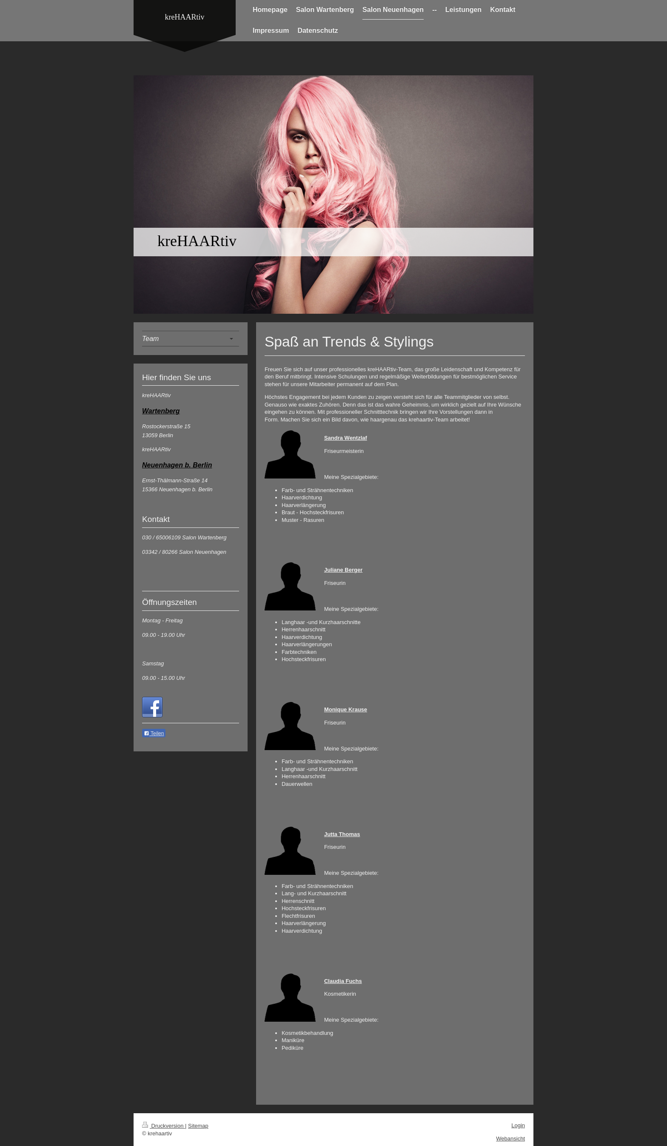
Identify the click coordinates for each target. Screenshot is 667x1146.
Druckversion (163, 1126)
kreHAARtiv (185, 17)
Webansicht (510, 1138)
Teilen (154, 733)
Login (518, 1125)
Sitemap (198, 1126)
